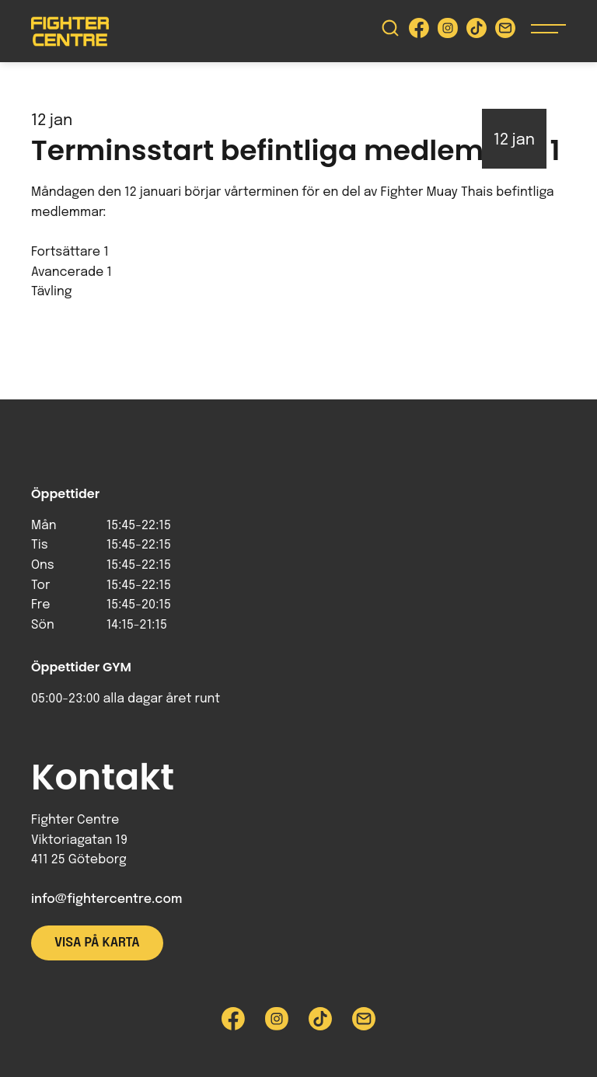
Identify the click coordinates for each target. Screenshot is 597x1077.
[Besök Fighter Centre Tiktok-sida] (476, 31)
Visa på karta (97, 943)
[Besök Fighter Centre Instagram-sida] (448, 31)
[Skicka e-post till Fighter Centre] (505, 31)
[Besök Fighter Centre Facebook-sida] (419, 31)
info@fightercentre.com (106, 899)
